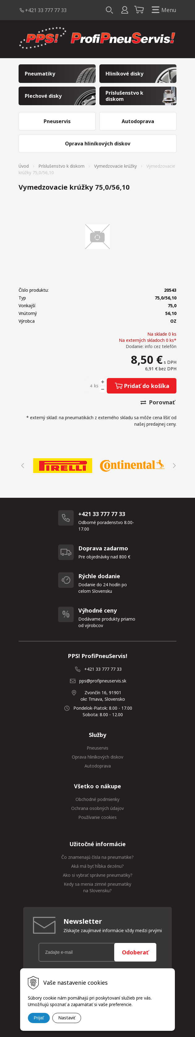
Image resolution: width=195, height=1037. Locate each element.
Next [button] (173, 466)
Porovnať (158, 402)
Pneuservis (97, 748)
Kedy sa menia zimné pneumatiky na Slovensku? (97, 887)
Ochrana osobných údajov (97, 808)
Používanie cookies (97, 817)
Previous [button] (22, 466)
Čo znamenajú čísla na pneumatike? (97, 857)
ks (96, 386)
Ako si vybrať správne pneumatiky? (97, 875)
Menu (162, 10)
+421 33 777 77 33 (46, 10)
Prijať (39, 1017)
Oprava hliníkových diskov (97, 757)
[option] (63, 465)
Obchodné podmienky (97, 799)
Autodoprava (97, 766)
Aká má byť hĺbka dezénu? (97, 866)
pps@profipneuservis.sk (102, 681)
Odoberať (135, 952)
